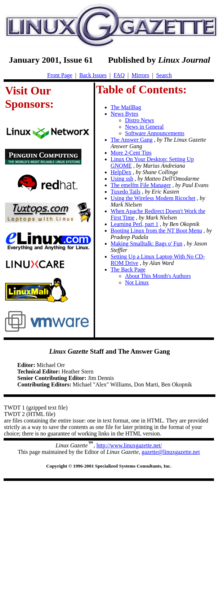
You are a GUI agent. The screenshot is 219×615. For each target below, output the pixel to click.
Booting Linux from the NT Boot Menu (156, 230)
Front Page (59, 75)
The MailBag (126, 107)
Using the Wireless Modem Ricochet (153, 198)
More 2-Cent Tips (131, 153)
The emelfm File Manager (141, 185)
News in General (144, 127)
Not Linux (137, 282)
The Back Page (128, 269)
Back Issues (93, 75)
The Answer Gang (131, 140)
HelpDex (121, 172)
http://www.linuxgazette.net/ (129, 445)
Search (164, 75)
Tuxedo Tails (125, 192)
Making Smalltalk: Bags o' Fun (146, 243)
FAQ (119, 75)
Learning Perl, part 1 (134, 224)
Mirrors (140, 75)
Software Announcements (154, 133)
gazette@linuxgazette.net (171, 452)
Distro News (139, 120)
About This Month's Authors (158, 276)
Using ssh (122, 179)
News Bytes (124, 114)
